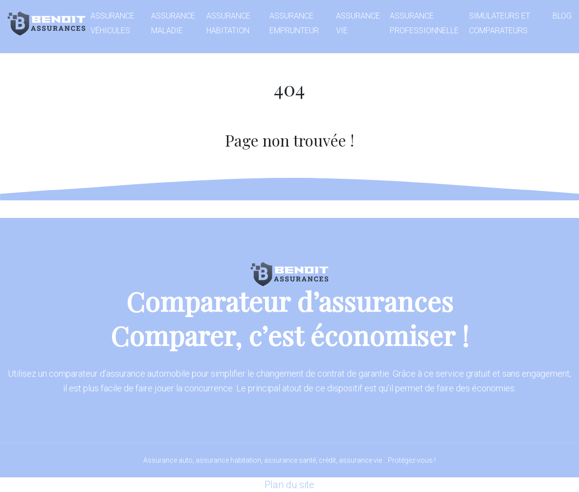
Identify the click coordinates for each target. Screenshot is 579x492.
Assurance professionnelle (424, 23)
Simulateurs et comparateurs (499, 23)
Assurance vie (358, 23)
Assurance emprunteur (294, 23)
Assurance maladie (173, 23)
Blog (562, 16)
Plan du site (289, 485)
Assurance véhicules (112, 23)
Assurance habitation (228, 23)
